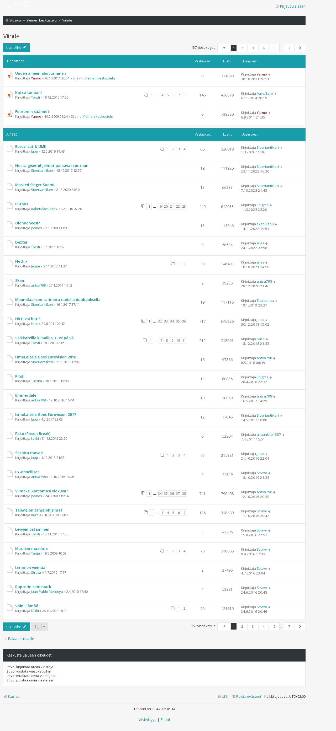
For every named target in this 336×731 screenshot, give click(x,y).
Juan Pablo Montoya (47, 591)
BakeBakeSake (43, 208)
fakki (35, 438)
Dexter (21, 242)
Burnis (36, 515)
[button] (223, 48)
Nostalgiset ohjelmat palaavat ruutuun (51, 165)
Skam (20, 280)
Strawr (262, 472)
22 (178, 206)
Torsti (35, 97)
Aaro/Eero (265, 93)
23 (184, 206)
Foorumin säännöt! (32, 111)
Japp (34, 151)
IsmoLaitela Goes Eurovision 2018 (45, 356)
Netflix (21, 261)
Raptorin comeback (33, 586)
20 (166, 206)
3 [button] (253, 48)
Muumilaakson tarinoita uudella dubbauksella (58, 299)
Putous (21, 203)
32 (160, 321)
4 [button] (264, 48)
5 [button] (274, 48)
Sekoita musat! (29, 452)
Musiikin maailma (31, 548)
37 (178, 493)
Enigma (263, 204)
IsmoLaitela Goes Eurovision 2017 (45, 414)
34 (172, 321)
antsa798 (38, 285)
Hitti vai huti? (27, 318)
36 (184, 321)
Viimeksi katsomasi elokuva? (41, 490)
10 (178, 340)
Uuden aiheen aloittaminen (40, 73)
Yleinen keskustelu (100, 78)
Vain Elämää (26, 605)
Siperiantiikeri (268, 147)
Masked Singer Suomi (34, 184)
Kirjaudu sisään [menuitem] (290, 6)
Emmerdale (25, 395)
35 (178, 321)
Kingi (19, 376)
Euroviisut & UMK (30, 146)
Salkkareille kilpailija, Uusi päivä (44, 337)
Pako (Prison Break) (32, 433)
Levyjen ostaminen (32, 529)
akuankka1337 (269, 434)
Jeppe (35, 266)
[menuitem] (246, 696)
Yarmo (36, 78)
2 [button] (242, 48)
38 (184, 493)
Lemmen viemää (30, 567)
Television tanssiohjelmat (38, 510)
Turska (36, 381)
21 (172, 206)
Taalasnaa (265, 300)
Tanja (35, 553)
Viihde (11, 35)
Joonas (36, 227)
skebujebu (265, 224)
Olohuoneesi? (27, 223)
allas (260, 243)
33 (166, 321)
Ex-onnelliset (27, 471)
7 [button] (289, 48)
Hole (34, 323)
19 (160, 206)
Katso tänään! (28, 92)
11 (184, 340)
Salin (261, 338)
